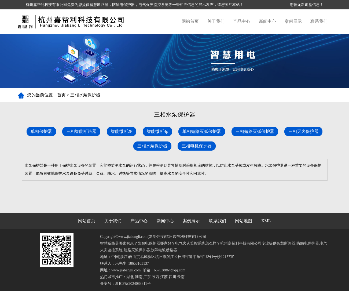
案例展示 (293, 21)
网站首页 (190, 21)
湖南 (138, 277)
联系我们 (319, 21)
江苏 (164, 277)
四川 (172, 277)
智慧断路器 (99, 5)
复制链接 (156, 237)
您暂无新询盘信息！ (307, 5)
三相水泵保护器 (85, 95)
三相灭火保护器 (303, 131)
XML (266, 221)
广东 (147, 277)
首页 (61, 95)
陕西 (155, 277)
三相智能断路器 (81, 131)
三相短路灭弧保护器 (255, 131)
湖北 (130, 277)
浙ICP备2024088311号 (133, 284)
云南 (181, 277)
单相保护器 (41, 131)
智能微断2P (122, 131)
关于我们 (216, 21)
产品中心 (241, 21)
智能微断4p (157, 131)
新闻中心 (267, 21)
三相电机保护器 (197, 146)
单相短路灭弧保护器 (201, 131)
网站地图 (243, 221)
